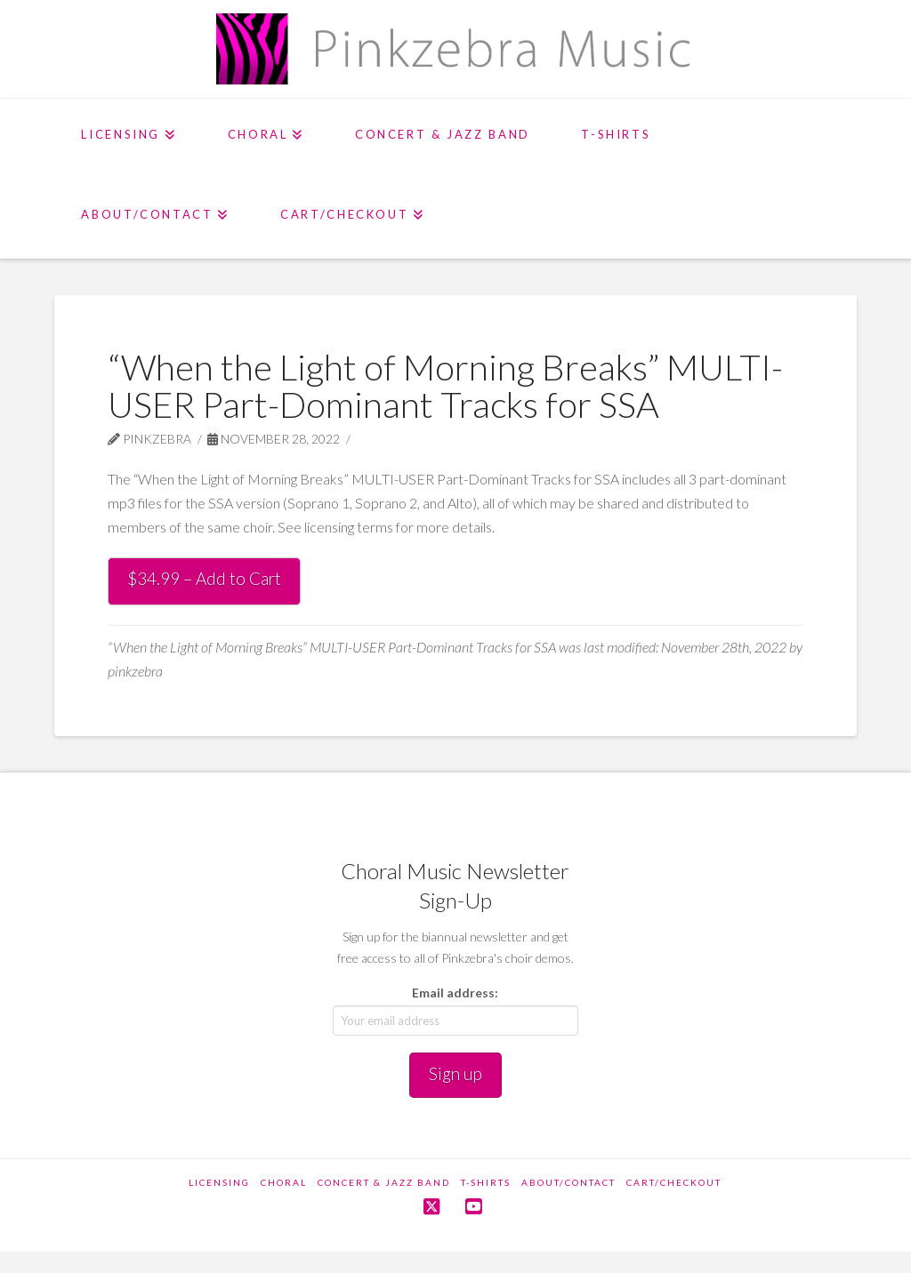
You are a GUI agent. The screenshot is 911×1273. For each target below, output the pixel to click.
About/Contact (568, 1182)
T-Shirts (486, 1182)
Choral (284, 1182)
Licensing (219, 1182)
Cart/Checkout (674, 1182)
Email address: (455, 992)
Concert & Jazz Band (384, 1182)
